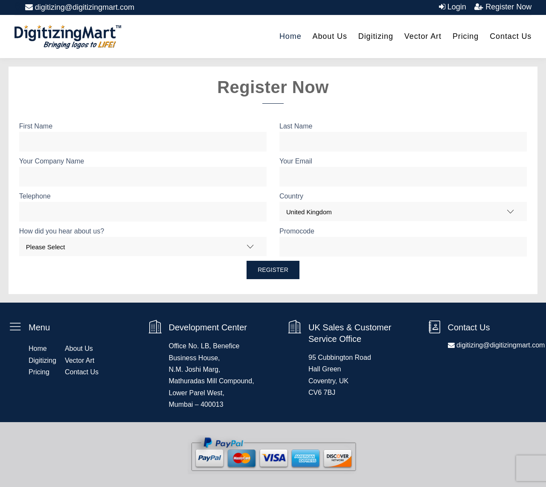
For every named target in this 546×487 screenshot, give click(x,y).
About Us (330, 36)
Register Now (507, 7)
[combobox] (403, 211)
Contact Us (510, 36)
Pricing (466, 36)
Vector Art (422, 36)
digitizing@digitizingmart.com (79, 7)
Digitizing (375, 36)
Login (455, 7)
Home (290, 36)
